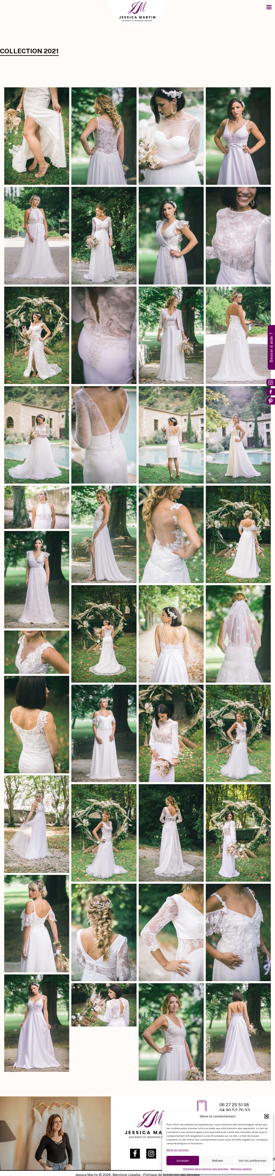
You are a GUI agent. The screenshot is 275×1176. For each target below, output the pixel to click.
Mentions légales (241, 1168)
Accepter (183, 1160)
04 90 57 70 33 (234, 1110)
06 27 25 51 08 (234, 1104)
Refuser (217, 1160)
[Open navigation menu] (269, 8)
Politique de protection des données (206, 1168)
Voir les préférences (252, 1160)
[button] (266, 1116)
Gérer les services (177, 1149)
